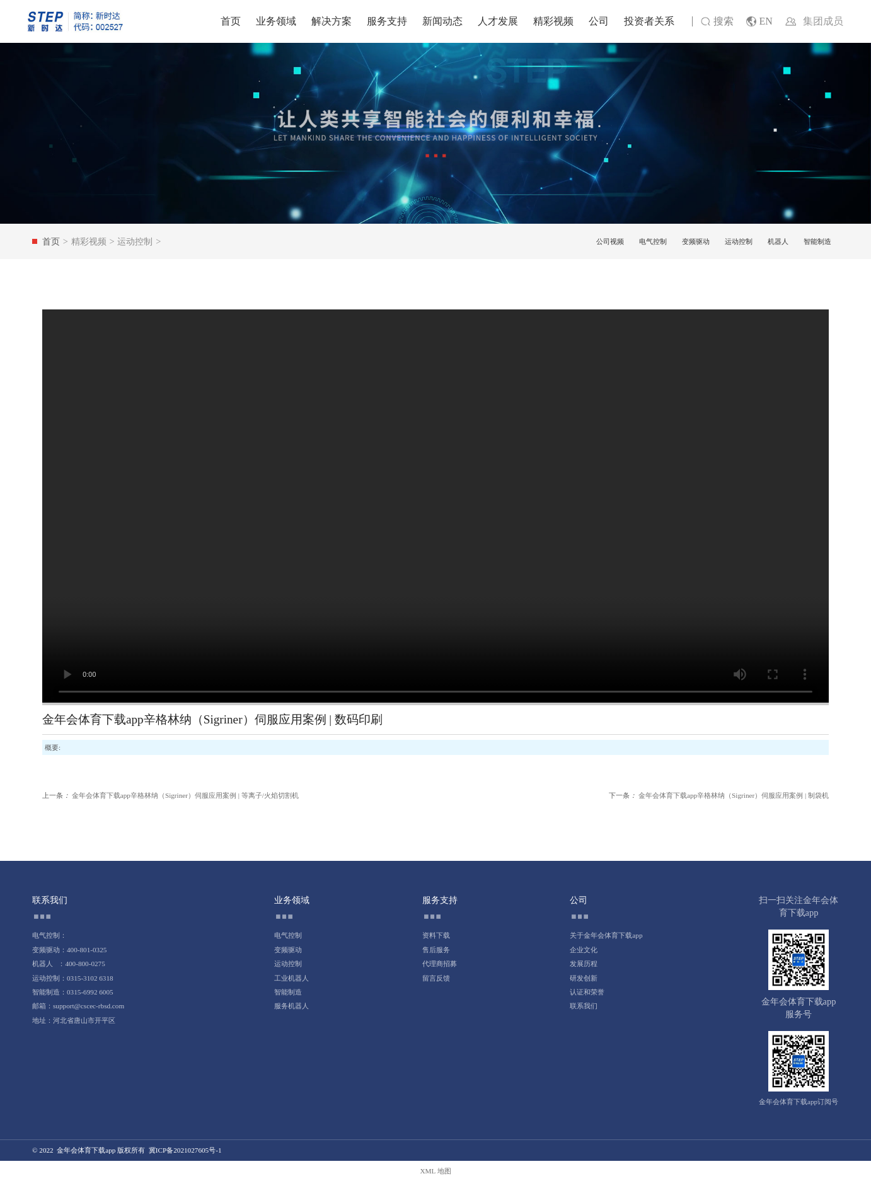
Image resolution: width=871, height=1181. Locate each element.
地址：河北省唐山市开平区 (73, 1020)
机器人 (778, 241)
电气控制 (653, 241)
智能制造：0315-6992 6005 (72, 992)
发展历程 (583, 963)
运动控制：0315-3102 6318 (72, 978)
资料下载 (436, 935)
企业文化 (583, 949)
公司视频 (610, 241)
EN (759, 21)
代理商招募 (439, 963)
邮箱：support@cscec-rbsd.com (78, 1006)
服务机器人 (291, 1006)
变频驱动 (696, 241)
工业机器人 (291, 978)
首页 (231, 21)
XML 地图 (435, 1171)
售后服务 (436, 949)
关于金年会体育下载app (606, 935)
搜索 (717, 21)
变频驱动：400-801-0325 (69, 949)
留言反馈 (436, 978)
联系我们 (583, 1006)
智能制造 (817, 241)
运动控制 (739, 241)
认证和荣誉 (587, 992)
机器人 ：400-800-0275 (68, 963)
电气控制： (49, 935)
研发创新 (583, 978)
